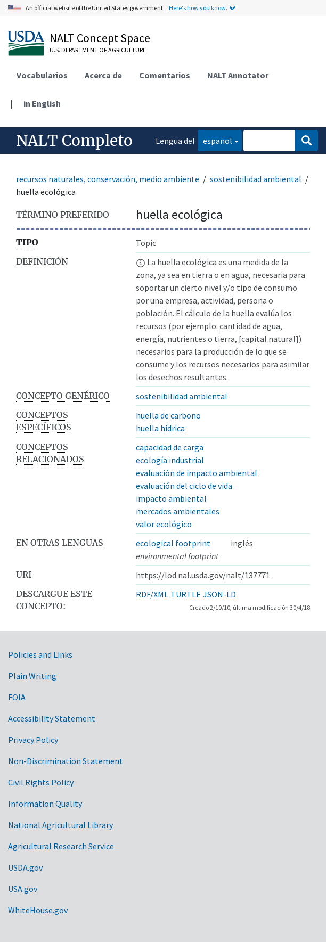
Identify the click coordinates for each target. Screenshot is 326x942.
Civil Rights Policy (41, 782)
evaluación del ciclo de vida (184, 485)
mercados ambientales (177, 511)
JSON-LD (219, 594)
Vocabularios (42, 75)
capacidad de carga (169, 447)
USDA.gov (25, 867)
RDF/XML (152, 594)
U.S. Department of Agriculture (98, 50)
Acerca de (103, 75)
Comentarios (164, 75)
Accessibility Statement (51, 718)
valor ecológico (164, 524)
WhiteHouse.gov (38, 910)
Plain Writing (32, 675)
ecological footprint (173, 543)
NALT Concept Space (100, 37)
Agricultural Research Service (61, 846)
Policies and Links (40, 654)
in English (42, 103)
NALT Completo (74, 140)
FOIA (17, 697)
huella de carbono (168, 415)
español (215, 140)
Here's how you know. (198, 8)
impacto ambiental (171, 498)
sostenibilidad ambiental (255, 179)
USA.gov (22, 888)
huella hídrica (160, 428)
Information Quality (45, 803)
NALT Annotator (237, 75)
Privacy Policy (33, 739)
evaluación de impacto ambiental (196, 473)
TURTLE (185, 594)
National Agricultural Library (60, 825)
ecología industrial (170, 460)
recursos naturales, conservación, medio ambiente (107, 179)
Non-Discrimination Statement (65, 761)
